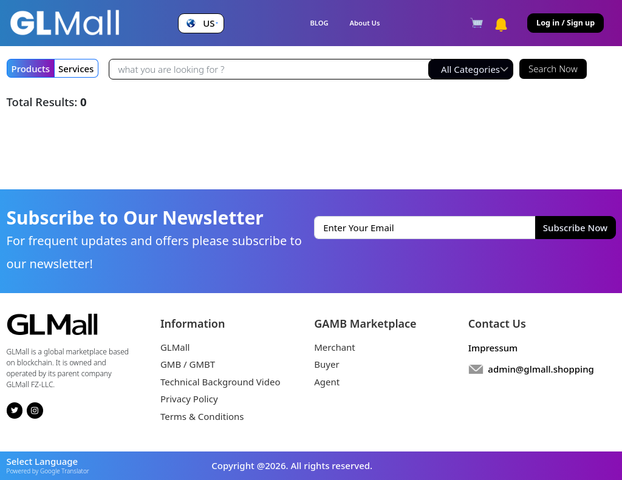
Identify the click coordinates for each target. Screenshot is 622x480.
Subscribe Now (575, 227)
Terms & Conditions (202, 416)
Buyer (326, 364)
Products (31, 69)
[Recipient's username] (270, 69)
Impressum (493, 348)
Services (76, 69)
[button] (200, 23)
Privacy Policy (189, 399)
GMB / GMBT (187, 364)
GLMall (175, 347)
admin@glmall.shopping (541, 369)
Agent (327, 382)
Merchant (334, 347)
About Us (365, 22)
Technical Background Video (220, 382)
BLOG (319, 22)
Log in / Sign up (565, 23)
